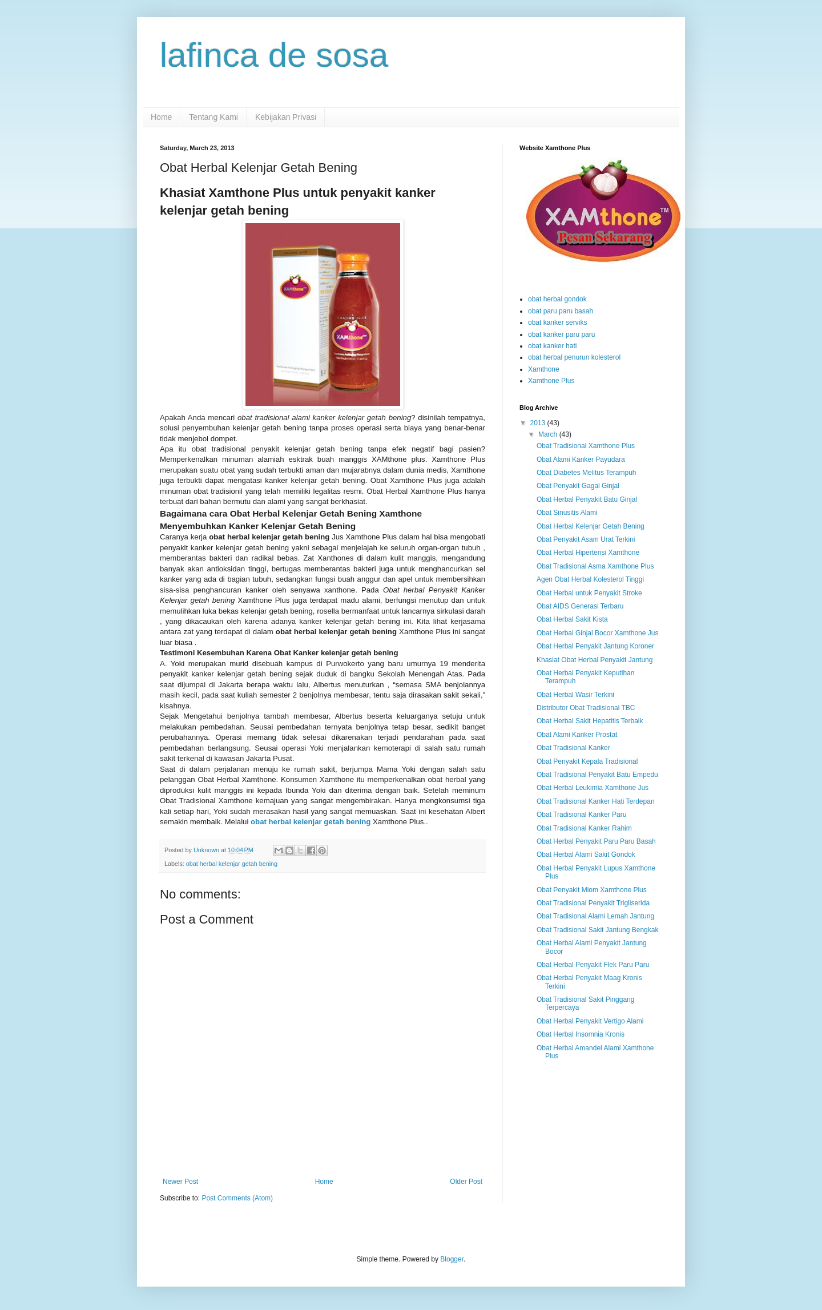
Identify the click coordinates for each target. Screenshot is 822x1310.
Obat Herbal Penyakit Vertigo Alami (590, 1021)
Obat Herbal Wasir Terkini (575, 695)
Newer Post (180, 1182)
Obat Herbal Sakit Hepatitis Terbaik (590, 721)
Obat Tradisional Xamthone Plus (586, 446)
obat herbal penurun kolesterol (574, 357)
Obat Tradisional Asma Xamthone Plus (595, 566)
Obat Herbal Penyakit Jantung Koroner (595, 646)
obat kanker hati (552, 346)
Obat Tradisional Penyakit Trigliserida (593, 903)
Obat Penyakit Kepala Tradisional (587, 761)
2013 (538, 423)
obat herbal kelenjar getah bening (310, 821)
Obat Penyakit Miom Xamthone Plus (592, 890)
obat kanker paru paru (561, 334)
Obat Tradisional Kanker (573, 748)
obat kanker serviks (557, 323)
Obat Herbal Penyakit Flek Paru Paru (593, 965)
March (548, 434)
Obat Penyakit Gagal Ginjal (578, 486)
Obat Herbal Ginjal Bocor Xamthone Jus (597, 633)
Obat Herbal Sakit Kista (572, 619)
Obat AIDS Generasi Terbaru (580, 606)
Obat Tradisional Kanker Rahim (584, 828)
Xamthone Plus (551, 381)
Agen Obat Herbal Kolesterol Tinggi (590, 579)
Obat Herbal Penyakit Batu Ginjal (587, 499)
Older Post (466, 1182)
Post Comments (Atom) (237, 1198)
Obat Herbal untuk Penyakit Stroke (589, 593)
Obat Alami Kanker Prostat (577, 735)
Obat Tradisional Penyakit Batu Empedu (597, 775)
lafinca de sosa (274, 55)
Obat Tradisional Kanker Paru (581, 815)
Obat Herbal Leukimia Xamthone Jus (592, 788)
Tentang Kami (213, 117)
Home (161, 117)
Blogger (452, 1259)
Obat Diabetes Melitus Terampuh (586, 473)
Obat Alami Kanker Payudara (581, 459)
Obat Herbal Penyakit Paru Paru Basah (596, 841)
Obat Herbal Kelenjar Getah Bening (590, 526)
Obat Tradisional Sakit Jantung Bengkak (597, 930)
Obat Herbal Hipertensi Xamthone (588, 553)
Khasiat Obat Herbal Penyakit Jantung (594, 660)
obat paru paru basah (560, 311)
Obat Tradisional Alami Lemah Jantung (595, 916)
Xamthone (543, 369)
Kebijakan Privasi (285, 117)
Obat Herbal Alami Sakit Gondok (586, 854)
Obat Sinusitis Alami (567, 513)
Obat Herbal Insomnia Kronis (580, 1034)
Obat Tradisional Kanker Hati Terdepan (596, 801)
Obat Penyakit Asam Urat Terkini (586, 539)
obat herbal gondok (557, 299)
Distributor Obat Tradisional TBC (586, 708)
